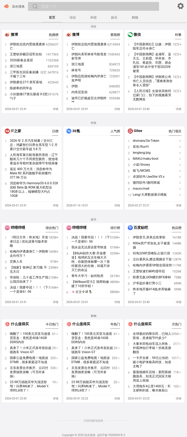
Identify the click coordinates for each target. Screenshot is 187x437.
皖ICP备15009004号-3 (111, 435)
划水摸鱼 (14, 6)
